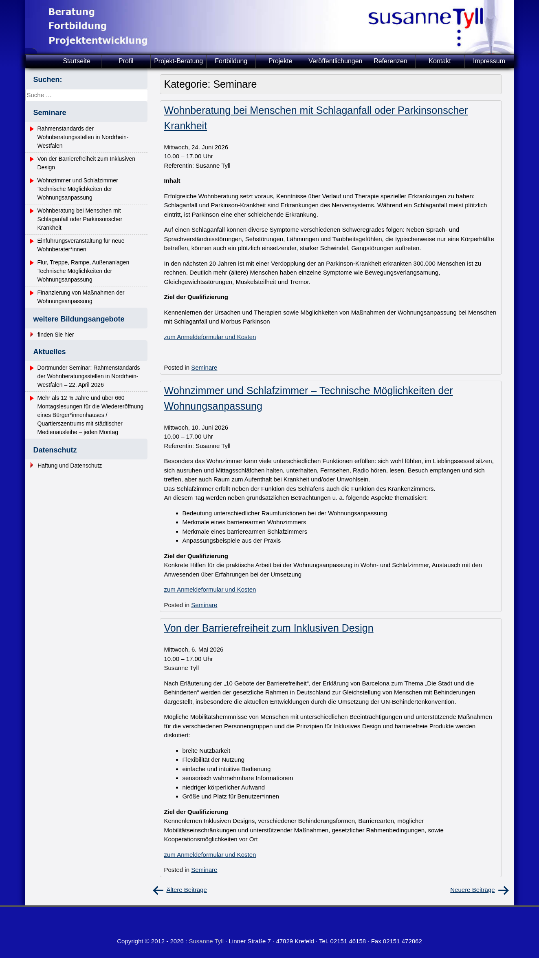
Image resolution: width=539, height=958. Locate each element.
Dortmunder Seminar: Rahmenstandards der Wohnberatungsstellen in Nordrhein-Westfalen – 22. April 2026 (88, 376)
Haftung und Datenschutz (69, 465)
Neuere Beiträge (472, 889)
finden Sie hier (55, 334)
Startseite (76, 61)
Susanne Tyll (206, 941)
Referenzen (390, 61)
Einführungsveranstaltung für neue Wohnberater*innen (81, 245)
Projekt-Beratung (178, 61)
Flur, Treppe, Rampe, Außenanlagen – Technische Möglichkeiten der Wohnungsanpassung (85, 271)
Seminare (204, 367)
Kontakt (440, 61)
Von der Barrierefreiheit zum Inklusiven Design (269, 628)
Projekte (280, 61)
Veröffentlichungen (335, 61)
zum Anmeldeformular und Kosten (210, 336)
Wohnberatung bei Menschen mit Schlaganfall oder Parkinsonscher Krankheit (80, 219)
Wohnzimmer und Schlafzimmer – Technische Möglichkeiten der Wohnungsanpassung (80, 189)
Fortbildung (231, 61)
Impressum (489, 61)
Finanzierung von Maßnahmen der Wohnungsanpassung (81, 296)
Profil (126, 61)
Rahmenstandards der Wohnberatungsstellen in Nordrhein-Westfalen (83, 137)
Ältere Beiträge (187, 889)
